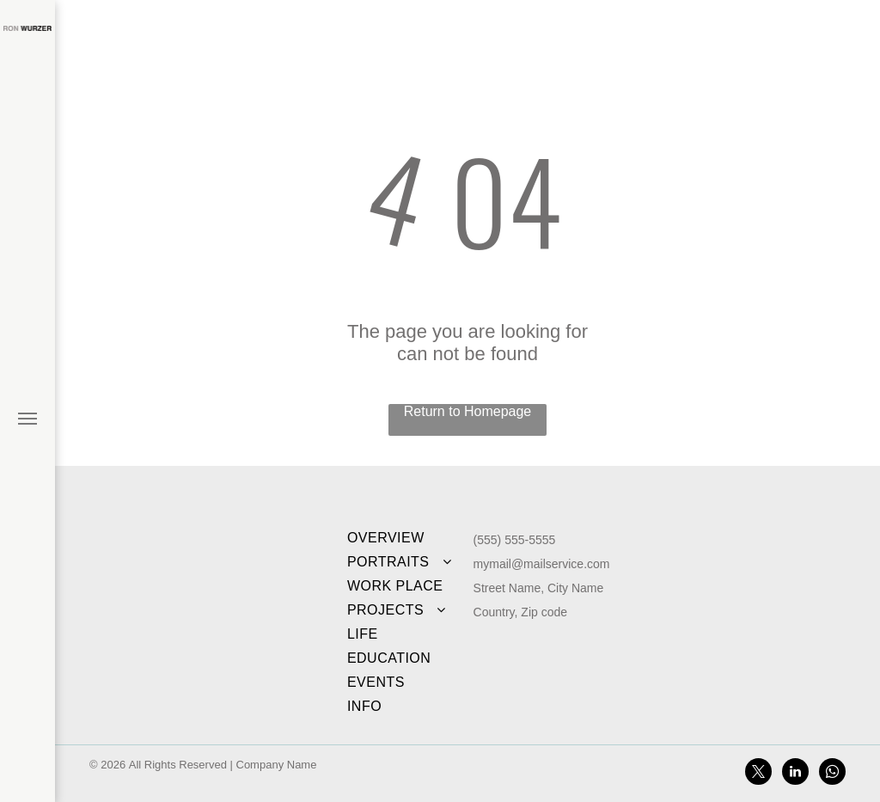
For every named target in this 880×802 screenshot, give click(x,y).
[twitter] (758, 773)
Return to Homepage (468, 411)
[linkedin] (795, 773)
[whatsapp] (832, 773)
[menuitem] (404, 538)
